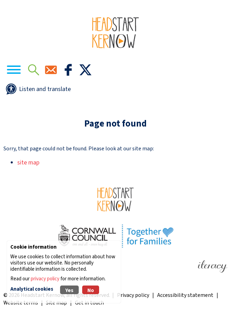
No (90, 290)
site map (28, 162)
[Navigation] (13, 71)
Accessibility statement (185, 295)
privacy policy (45, 278)
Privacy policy (133, 295)
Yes (69, 290)
